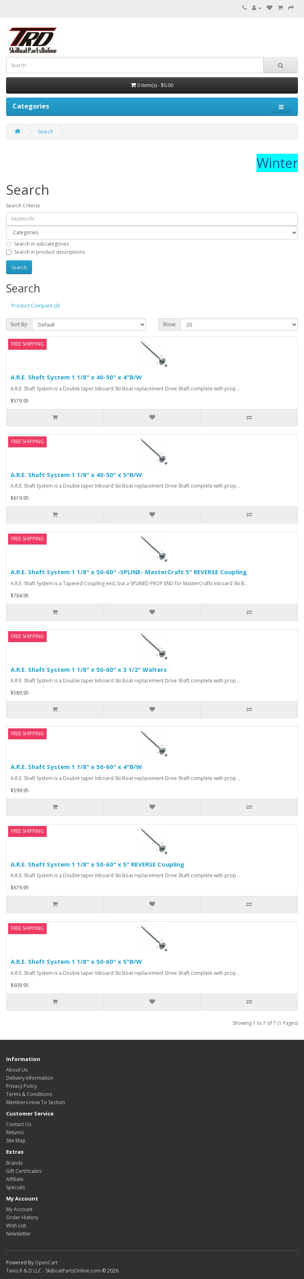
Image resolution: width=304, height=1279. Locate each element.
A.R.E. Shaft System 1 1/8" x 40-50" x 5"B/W (76, 475)
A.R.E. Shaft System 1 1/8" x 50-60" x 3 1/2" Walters (89, 669)
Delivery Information (29, 1077)
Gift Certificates (23, 1171)
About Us (17, 1069)
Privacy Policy (21, 1086)
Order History (22, 1217)
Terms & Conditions (29, 1094)
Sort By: (19, 324)
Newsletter (18, 1233)
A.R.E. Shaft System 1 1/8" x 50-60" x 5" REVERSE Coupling (97, 864)
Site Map (16, 1140)
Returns (15, 1132)
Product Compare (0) (35, 305)
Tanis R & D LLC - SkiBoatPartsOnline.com (53, 1270)
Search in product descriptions (45, 251)
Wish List (16, 1225)
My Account (19, 1209)
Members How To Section (35, 1102)
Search (45, 131)
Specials (15, 1187)
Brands (14, 1162)
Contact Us (18, 1124)
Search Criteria (23, 205)
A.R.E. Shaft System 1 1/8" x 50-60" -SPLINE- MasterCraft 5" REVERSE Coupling (129, 572)
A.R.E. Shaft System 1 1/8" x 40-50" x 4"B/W (76, 377)
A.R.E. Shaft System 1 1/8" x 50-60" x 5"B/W (76, 961)
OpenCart (46, 1262)
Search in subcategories (37, 243)
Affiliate (15, 1179)
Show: (169, 324)
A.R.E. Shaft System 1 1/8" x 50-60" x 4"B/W (76, 767)
